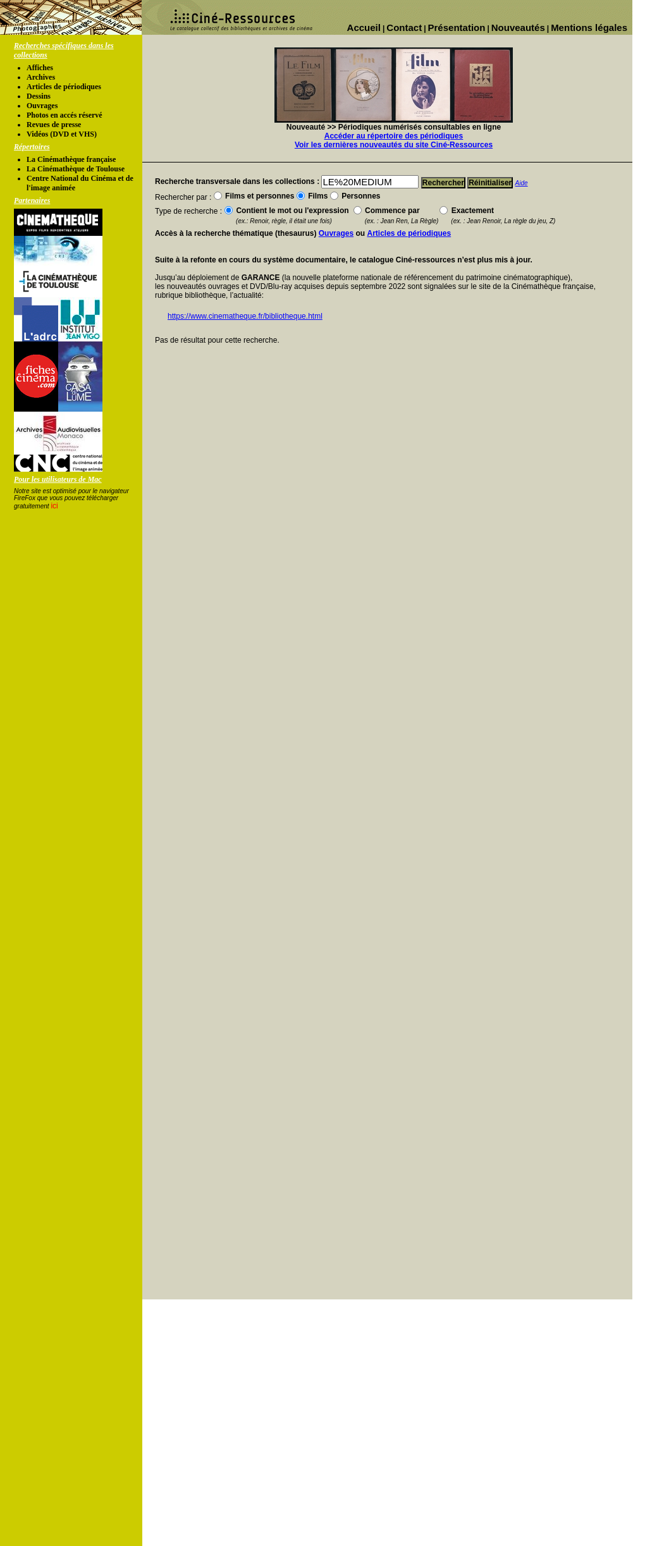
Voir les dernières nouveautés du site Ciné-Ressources (394, 144)
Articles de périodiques (64, 86)
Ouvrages (42, 105)
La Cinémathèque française (71, 159)
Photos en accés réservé (64, 115)
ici (54, 505)
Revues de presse (54, 124)
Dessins (39, 96)
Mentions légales (589, 27)
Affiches (40, 67)
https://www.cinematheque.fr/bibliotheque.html (245, 316)
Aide (521, 183)
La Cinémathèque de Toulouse (76, 168)
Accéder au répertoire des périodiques (393, 136)
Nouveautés (518, 27)
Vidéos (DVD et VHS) (62, 134)
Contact (404, 27)
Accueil (364, 27)
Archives (41, 77)
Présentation (457, 27)
